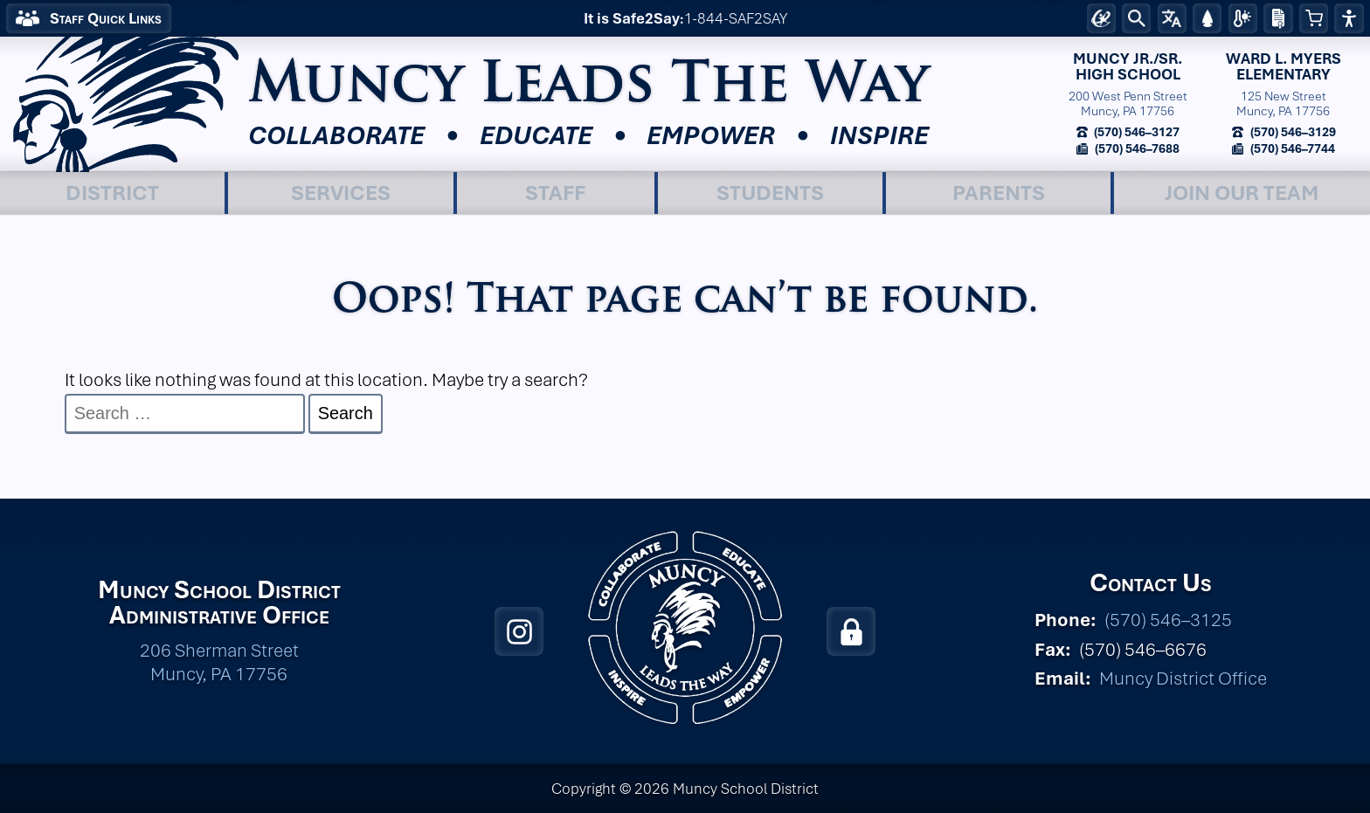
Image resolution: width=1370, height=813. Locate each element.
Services (341, 192)
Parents (998, 192)
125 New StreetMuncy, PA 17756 (1283, 103)
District (112, 192)
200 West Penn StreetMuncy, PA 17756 (1128, 103)
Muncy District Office (1183, 678)
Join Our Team (1242, 192)
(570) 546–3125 (1168, 619)
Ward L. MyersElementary (1283, 67)
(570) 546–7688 (1136, 148)
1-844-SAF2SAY (735, 18)
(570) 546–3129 (1292, 131)
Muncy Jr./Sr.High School (1127, 67)
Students (770, 192)
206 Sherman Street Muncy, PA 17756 (219, 662)
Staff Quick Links (106, 18)
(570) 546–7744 (1291, 148)
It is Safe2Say (632, 18)
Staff (555, 192)
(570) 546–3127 (1135, 131)
